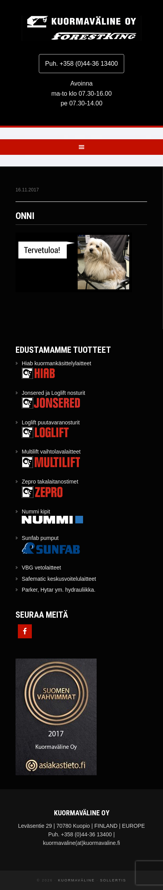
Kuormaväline (81, 28)
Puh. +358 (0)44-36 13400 (81, 63)
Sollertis (113, 880)
